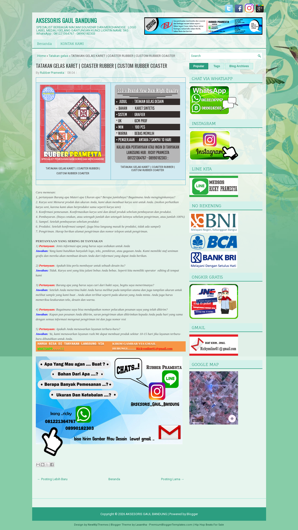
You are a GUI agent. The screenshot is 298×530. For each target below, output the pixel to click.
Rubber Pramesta (52, 72)
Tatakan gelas (58, 56)
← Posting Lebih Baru (52, 479)
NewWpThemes (98, 524)
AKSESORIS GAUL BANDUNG (66, 20)
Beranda (44, 44)
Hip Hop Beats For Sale (209, 524)
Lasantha (141, 524)
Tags (216, 66)
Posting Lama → (172, 479)
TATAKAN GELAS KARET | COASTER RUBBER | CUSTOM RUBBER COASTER (101, 65)
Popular (198, 66)
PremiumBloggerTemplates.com (170, 524)
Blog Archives (239, 66)
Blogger (192, 514)
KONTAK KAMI (72, 44)
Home (41, 56)
